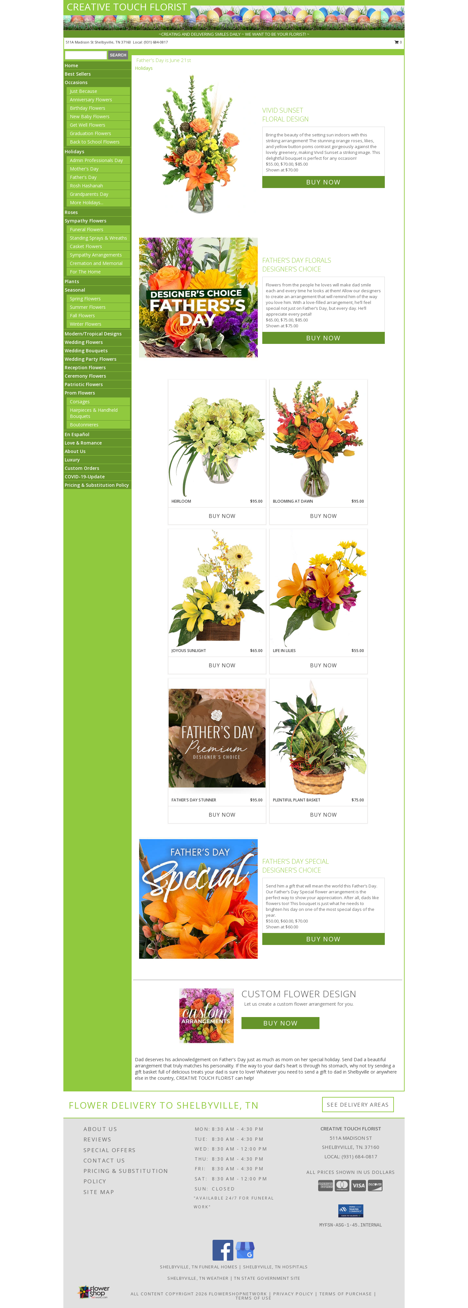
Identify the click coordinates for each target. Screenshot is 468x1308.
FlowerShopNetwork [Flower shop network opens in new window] (238, 1294)
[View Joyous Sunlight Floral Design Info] (217, 588)
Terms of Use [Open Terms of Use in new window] (254, 1298)
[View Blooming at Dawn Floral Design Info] (318, 439)
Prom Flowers (80, 393)
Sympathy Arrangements (96, 255)
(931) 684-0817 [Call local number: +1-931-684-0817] (156, 42)
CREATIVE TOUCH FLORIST (127, 7)
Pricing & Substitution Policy (97, 485)
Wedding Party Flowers (90, 359)
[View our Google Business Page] (245, 1259)
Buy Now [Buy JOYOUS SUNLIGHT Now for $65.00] (222, 665)
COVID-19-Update (85, 476)
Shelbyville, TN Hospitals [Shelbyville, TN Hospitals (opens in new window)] (275, 1267)
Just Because (83, 91)
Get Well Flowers (87, 125)
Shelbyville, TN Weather (197, 1278)
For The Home (85, 272)
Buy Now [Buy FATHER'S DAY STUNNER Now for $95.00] (222, 814)
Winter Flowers (85, 324)
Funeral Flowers (86, 229)
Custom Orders (82, 468)
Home (71, 65)
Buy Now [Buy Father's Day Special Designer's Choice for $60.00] (323, 939)
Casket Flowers (86, 246)
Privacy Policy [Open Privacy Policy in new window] (293, 1294)
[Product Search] (86, 55)
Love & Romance (83, 443)
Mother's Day (84, 169)
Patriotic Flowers (84, 384)
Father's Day (83, 177)
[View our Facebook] (223, 1259)
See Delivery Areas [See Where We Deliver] (358, 1104)
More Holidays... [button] (86, 202)
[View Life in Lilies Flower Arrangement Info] (318, 588)
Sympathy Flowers (85, 221)
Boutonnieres (84, 424)
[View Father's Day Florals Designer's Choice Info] (199, 298)
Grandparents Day (89, 194)
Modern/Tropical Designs (93, 334)
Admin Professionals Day (96, 160)
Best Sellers (78, 74)
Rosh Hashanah (86, 185)
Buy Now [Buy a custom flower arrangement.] (280, 1023)
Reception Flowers (85, 367)
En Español (77, 434)
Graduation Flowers (90, 133)
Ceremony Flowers (85, 376)
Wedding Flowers (84, 342)
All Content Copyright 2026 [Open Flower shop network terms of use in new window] (169, 1294)
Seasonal (75, 290)
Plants (72, 281)
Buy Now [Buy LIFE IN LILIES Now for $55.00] (323, 665)
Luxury (72, 460)
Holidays (74, 151)
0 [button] (398, 42)
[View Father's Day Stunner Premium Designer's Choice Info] (217, 738)
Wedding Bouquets (86, 350)
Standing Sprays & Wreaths (98, 238)
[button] (350, 1210)
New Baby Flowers (90, 116)
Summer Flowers (88, 307)
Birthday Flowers (87, 108)
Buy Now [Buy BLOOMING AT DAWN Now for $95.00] (323, 516)
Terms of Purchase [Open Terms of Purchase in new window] (345, 1294)
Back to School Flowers (95, 142)
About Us (75, 451)
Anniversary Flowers (91, 99)
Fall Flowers (82, 315)
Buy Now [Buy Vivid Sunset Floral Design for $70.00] (323, 182)
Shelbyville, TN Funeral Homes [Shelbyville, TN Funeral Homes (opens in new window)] (199, 1267)
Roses (71, 212)
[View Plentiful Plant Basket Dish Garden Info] (318, 738)
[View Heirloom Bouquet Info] (217, 439)
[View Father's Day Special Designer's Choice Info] (199, 899)
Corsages (80, 401)
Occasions (76, 82)
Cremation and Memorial (96, 263)
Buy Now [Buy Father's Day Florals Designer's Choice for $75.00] (323, 337)
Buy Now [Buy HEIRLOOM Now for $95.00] (222, 516)
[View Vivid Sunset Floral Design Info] (199, 145)
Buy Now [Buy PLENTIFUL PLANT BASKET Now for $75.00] (323, 814)
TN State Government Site (267, 1278)
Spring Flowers (85, 299)
